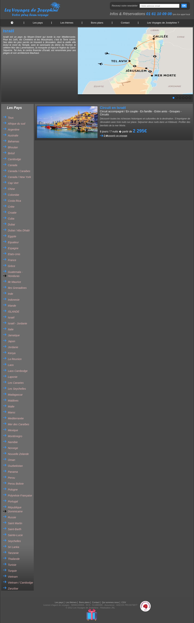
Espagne (13, 248)
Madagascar (15, 394)
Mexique (13, 430)
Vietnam (13, 576)
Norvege (13, 448)
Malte (11, 406)
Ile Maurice (14, 281)
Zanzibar (13, 588)
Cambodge (14, 159)
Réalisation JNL (107, 608)
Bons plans (97, 22)
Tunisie (12, 564)
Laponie (12, 376)
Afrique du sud (16, 123)
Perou (11, 477)
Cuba (11, 218)
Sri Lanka (13, 547)
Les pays (38, 22)
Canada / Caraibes (19, 171)
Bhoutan (13, 147)
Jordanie (13, 347)
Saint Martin (15, 523)
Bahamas (13, 141)
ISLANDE (13, 311)
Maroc (11, 412)
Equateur (13, 242)
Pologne (13, 489)
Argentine (13, 129)
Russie (12, 517)
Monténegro (15, 436)
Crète (11, 206)
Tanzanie (13, 552)
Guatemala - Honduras (15, 274)
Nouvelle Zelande (18, 454)
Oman (11, 459)
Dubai (11, 224)
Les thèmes (66, 22)
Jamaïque (14, 335)
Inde (10, 293)
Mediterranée (16, 418)
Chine (11, 188)
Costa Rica (14, 200)
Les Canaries (16, 382)
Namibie (13, 442)
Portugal (13, 501)
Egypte (12, 236)
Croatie (12, 212)
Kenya (12, 353)
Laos (11, 365)
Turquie (12, 570)
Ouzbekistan (15, 465)
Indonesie (14, 299)
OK (184, 5)
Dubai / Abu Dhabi (19, 230)
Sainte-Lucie (15, 535)
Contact (125, 22)
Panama (13, 471)
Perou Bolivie (16, 483)
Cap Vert (13, 183)
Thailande (14, 558)
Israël (11, 317)
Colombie (13, 194)
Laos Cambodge (18, 370)
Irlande (12, 305)
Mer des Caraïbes (18, 424)
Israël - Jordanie (17, 323)
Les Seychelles (17, 388)
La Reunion (15, 359)
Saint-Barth (14, 529)
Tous (11, 117)
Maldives (13, 400)
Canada (12, 165)
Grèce (11, 266)
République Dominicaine (15, 509)
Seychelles (14, 541)
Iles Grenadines (17, 287)
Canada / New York (19, 177)
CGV (123, 602)
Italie (11, 329)
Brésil (11, 153)
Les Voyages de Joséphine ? (163, 22)
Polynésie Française (20, 495)
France (12, 260)
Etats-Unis (14, 254)
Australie (13, 135)
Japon (11, 341)
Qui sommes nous (110, 602)
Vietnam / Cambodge (20, 582)
